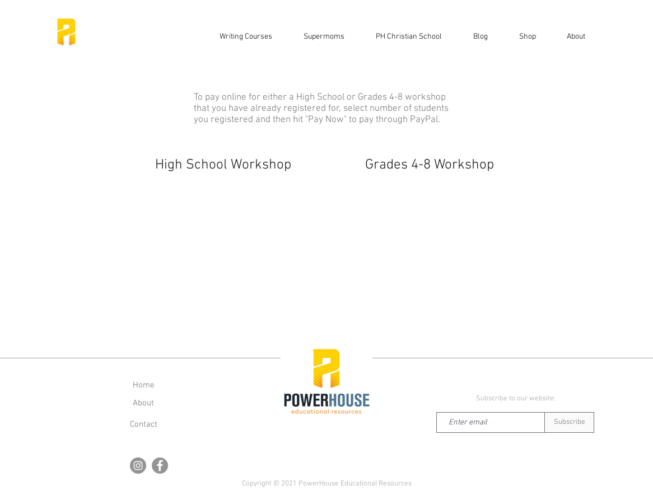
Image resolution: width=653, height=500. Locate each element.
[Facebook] (160, 465)
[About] (143, 403)
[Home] (143, 385)
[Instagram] (138, 465)
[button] (527, 37)
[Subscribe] (569, 422)
